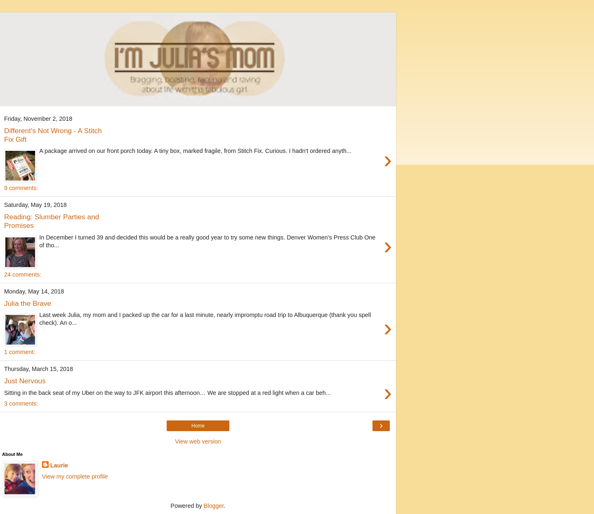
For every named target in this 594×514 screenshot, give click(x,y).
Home (198, 426)
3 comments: (21, 403)
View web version (198, 441)
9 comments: (21, 188)
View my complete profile (75, 476)
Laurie (59, 465)
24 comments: (22, 274)
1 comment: (19, 352)
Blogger (214, 505)
